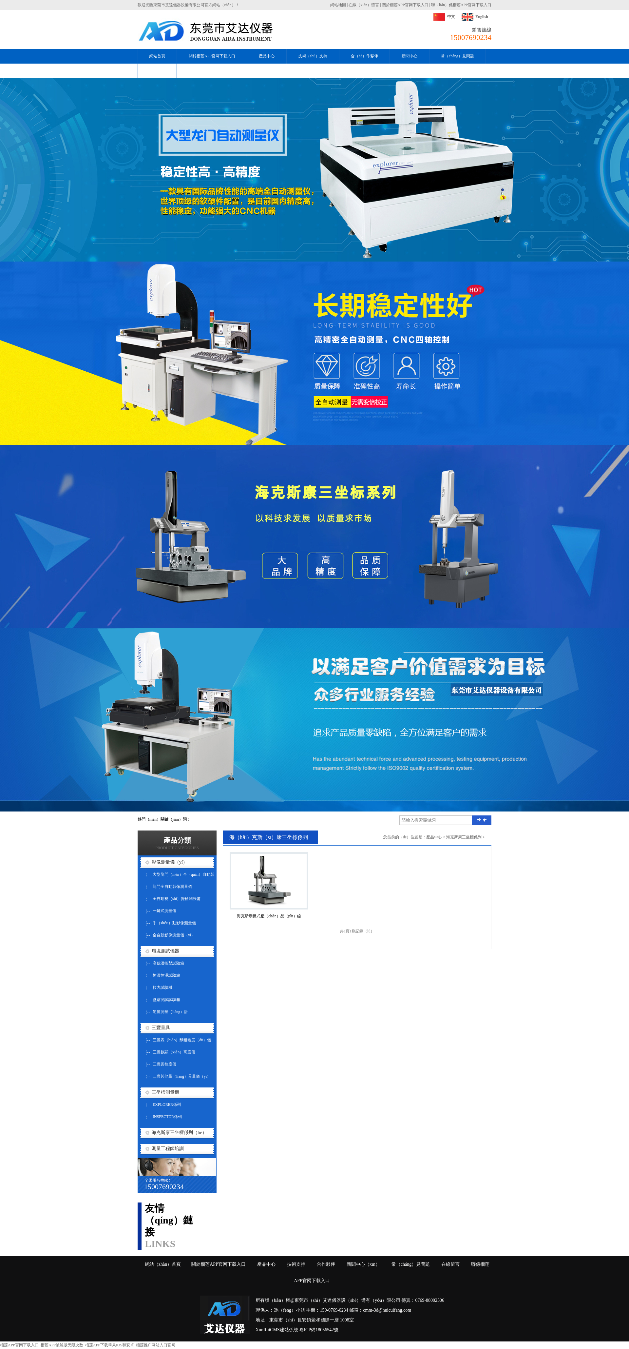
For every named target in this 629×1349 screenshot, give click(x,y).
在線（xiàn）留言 (364, 5)
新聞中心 (409, 56)
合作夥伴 (326, 1264)
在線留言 (450, 1264)
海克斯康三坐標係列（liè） (179, 1132)
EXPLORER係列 (167, 1104)
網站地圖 (338, 5)
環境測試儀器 (165, 950)
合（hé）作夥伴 (364, 56)
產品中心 (267, 56)
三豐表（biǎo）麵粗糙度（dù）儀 (182, 1040)
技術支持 (296, 1264)
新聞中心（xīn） (363, 1264)
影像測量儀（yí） (169, 862)
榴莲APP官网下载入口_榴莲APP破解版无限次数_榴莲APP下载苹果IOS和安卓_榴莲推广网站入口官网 (87, 1345)
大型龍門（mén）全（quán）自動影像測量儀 (183, 877)
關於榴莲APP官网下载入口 (405, 5)
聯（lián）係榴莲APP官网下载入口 (461, 5)
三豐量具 (161, 1027)
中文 (451, 16)
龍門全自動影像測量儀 (172, 886)
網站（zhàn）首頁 (163, 1264)
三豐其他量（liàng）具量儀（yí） (182, 1076)
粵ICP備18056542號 (318, 1329)
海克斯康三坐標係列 (464, 837)
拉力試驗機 (162, 987)
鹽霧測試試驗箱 (166, 999)
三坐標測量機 (165, 1092)
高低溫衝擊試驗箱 (168, 963)
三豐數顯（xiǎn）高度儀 (174, 1052)
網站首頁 (157, 56)
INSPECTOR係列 (167, 1116)
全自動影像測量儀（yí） (174, 935)
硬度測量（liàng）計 (170, 1011)
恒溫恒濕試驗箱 (166, 975)
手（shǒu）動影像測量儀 (174, 923)
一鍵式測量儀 (164, 911)
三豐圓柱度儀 (164, 1064)
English (481, 16)
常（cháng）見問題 (457, 56)
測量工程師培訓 (168, 1148)
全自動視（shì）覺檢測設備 (176, 898)
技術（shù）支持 (312, 56)
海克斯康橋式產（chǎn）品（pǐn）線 (269, 916)
